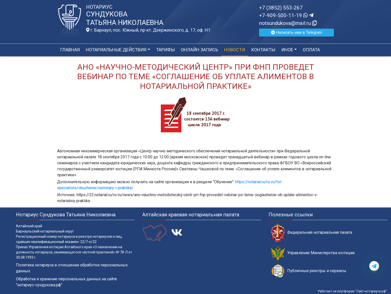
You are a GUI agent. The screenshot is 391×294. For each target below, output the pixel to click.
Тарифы (165, 49)
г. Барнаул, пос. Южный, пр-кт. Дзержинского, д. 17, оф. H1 (148, 30)
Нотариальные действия (116, 49)
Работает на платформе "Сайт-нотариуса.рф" (352, 291)
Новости (234, 49)
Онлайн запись (199, 49)
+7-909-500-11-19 (286, 15)
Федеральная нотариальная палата (311, 233)
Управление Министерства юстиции (313, 253)
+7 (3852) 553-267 (281, 8)
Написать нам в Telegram (296, 32)
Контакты (263, 49)
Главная (70, 49)
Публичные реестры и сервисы (308, 271)
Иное (287, 49)
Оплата (311, 49)
